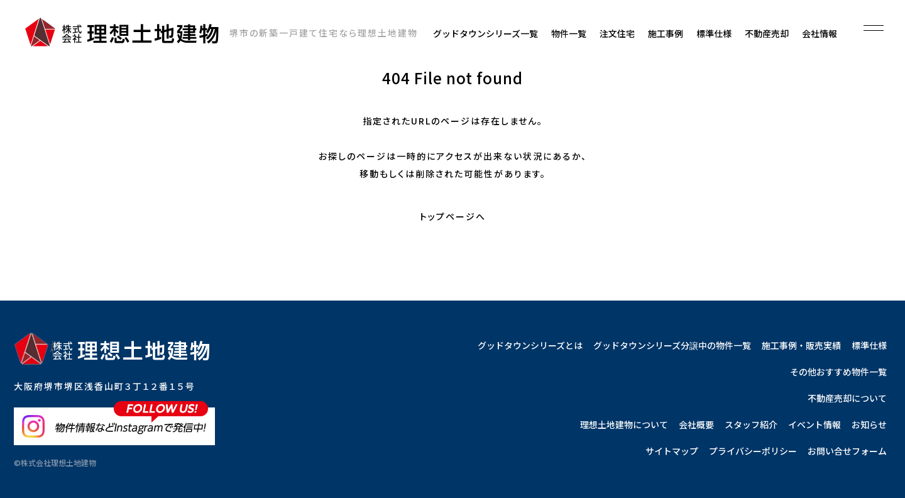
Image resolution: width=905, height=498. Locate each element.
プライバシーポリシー (753, 451)
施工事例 (665, 33)
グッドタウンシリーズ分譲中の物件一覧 (672, 345)
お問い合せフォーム (847, 451)
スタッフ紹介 (751, 424)
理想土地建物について (624, 424)
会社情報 (819, 33)
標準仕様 (714, 33)
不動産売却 (767, 33)
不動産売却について (847, 398)
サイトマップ (671, 451)
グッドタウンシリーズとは (530, 345)
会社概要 (696, 424)
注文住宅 (617, 33)
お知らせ (869, 424)
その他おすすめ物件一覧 (838, 371)
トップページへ (453, 216)
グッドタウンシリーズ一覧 (485, 33)
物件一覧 (568, 33)
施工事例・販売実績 (801, 345)
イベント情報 (814, 424)
